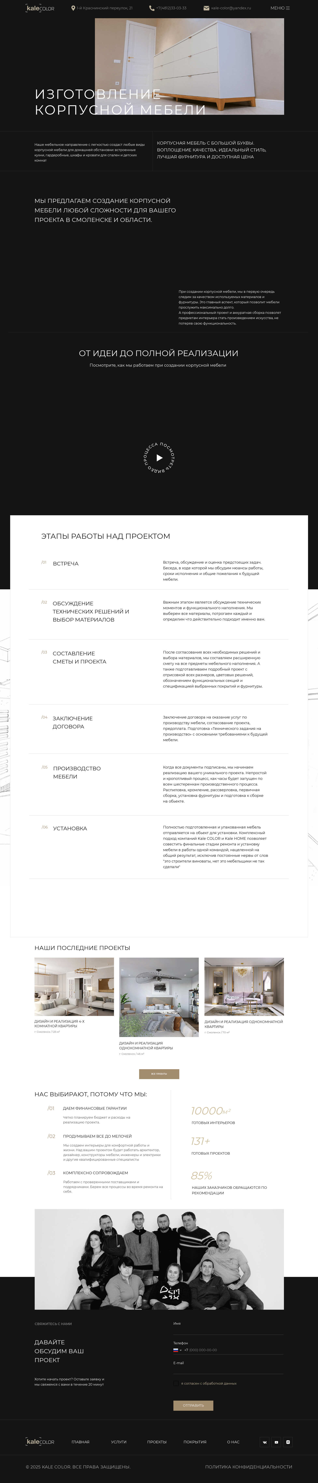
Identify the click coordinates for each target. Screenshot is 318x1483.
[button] (160, 457)
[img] (74, 987)
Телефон (180, 1343)
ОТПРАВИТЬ (193, 1405)
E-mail (178, 1363)
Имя (177, 1323)
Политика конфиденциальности (248, 1466)
